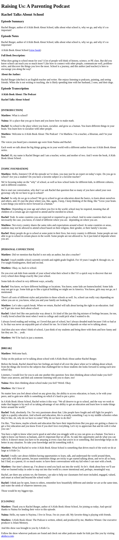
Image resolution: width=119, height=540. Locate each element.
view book (35, 50)
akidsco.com (7, 536)
